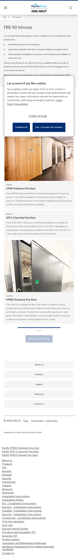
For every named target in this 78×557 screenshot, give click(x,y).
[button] (16, 17)
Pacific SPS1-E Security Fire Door (20, 451)
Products (7, 464)
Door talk (7, 525)
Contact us (8, 553)
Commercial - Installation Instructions (24, 518)
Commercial (9, 482)
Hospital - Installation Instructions (22, 510)
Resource (7, 489)
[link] (7, 17)
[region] (39, 106)
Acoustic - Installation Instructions (21, 507)
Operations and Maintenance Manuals (24, 543)
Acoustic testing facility (15, 528)
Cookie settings (38, 115)
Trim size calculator (13, 521)
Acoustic (6, 471)
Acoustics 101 (9, 536)
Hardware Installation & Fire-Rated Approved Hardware (28, 548)
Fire (4, 467)
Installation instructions (16, 496)
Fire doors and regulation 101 (19, 532)
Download (8, 492)
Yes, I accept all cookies (48, 127)
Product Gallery (11, 539)
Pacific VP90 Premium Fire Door (20, 455)
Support (6, 485)
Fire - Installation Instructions (19, 503)
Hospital (7, 474)
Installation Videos (12, 500)
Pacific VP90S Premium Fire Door (20, 448)
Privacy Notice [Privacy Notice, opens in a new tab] (21, 104)
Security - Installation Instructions (21, 514)
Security (6, 478)
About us (7, 460)
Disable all (21, 127)
